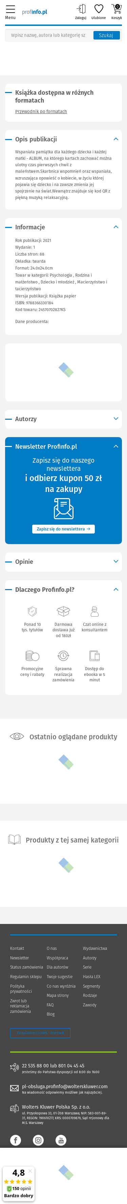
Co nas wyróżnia (61, 986)
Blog (51, 1014)
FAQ (50, 1005)
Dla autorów (57, 967)
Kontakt (17, 948)
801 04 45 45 (71, 1066)
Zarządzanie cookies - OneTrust (40, 1033)
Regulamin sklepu (26, 976)
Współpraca (57, 958)
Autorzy (90, 958)
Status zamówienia (26, 967)
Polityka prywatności (21, 989)
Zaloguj (80, 12)
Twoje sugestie (59, 976)
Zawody (90, 1005)
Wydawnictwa (95, 948)
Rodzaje (90, 995)
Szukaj (106, 35)
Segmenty (91, 986)
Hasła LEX (91, 976)
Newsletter (19, 958)
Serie (87, 967)
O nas (52, 948)
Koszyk (116, 12)
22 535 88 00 (35, 1066)
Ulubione (98, 12)
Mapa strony (58, 995)
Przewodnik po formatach (41, 111)
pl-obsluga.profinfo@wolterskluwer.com (65, 1087)
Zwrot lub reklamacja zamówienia (20, 1006)
